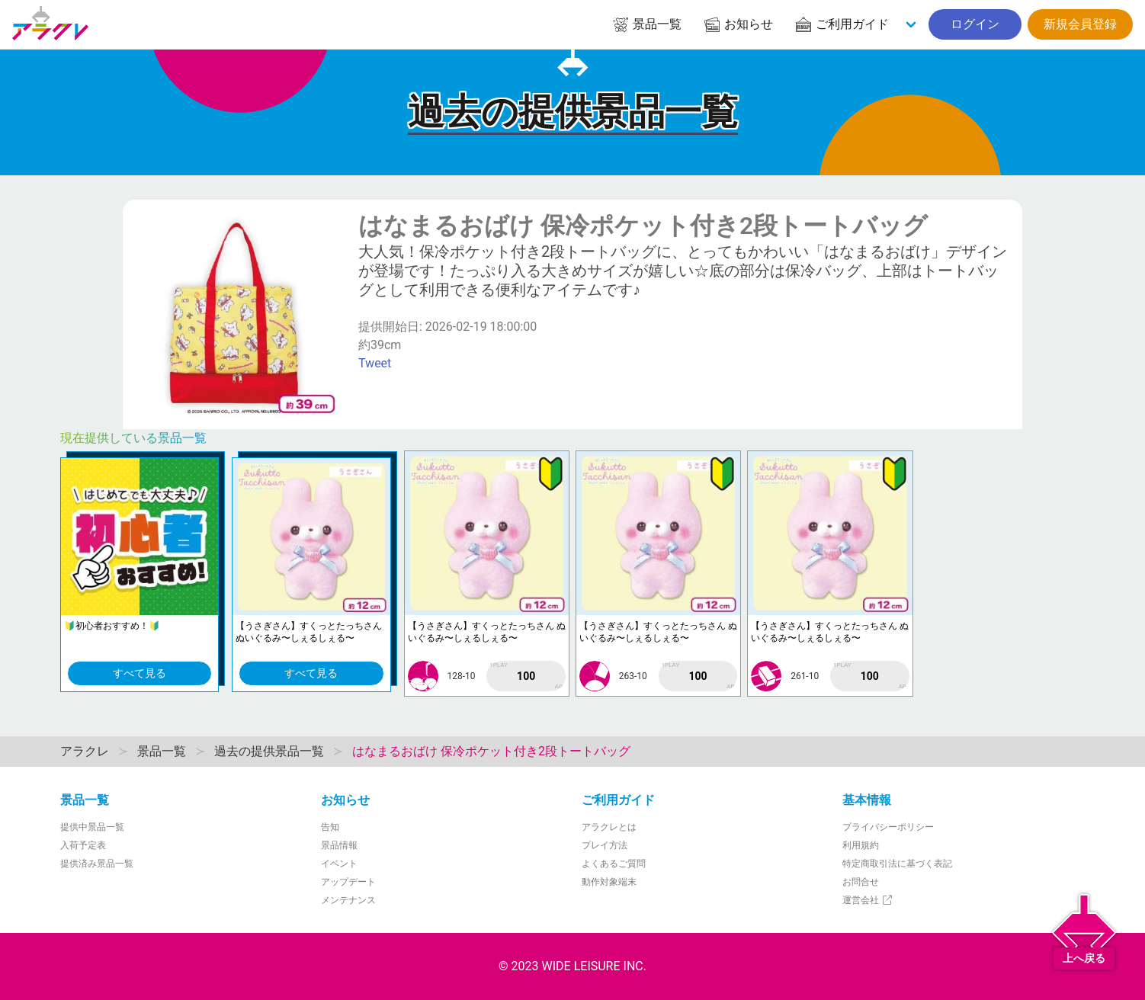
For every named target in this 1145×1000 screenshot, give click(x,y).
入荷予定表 (83, 845)
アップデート (348, 882)
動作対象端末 (609, 882)
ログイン (975, 24)
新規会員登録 (1080, 24)
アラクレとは (609, 827)
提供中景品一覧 (92, 827)
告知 (330, 827)
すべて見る (139, 673)
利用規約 (860, 845)
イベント (339, 863)
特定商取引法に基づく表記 (897, 863)
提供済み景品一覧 (96, 863)
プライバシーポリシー (888, 827)
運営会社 (867, 900)
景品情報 (339, 845)
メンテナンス (348, 900)
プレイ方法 (604, 845)
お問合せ (860, 882)
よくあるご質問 (614, 863)
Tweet (374, 363)
